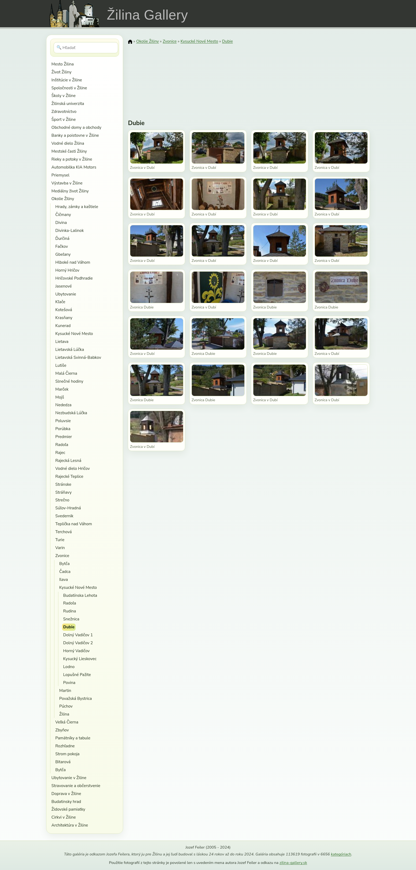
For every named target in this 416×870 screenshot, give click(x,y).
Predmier (63, 436)
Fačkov (61, 246)
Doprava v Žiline (66, 793)
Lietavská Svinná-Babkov (78, 357)
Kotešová (63, 309)
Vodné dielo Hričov (72, 468)
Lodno (69, 666)
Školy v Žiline (63, 95)
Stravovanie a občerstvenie (75, 785)
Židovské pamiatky (68, 809)
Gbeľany (63, 254)
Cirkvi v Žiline (63, 817)
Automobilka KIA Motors (73, 167)
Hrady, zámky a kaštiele (76, 206)
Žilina (64, 714)
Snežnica (71, 619)
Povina (69, 682)
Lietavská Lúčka (69, 349)
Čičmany (63, 214)
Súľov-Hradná (68, 508)
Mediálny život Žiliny (70, 191)
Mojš (59, 397)
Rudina (69, 611)
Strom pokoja (67, 754)
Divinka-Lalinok (69, 230)
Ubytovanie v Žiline (68, 777)
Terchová (63, 532)
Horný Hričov (67, 270)
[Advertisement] (249, 78)
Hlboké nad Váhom (72, 262)
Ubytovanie (65, 294)
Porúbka (63, 428)
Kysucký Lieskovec (80, 658)
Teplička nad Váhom (73, 524)
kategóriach (341, 854)
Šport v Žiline (63, 119)
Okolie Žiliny (62, 198)
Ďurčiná (62, 238)
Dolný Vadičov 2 (78, 643)
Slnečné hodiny (69, 381)
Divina (61, 222)
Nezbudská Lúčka (71, 413)
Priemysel (60, 175)
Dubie (69, 627)
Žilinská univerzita (67, 103)
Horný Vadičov (76, 650)
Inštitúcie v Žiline (66, 80)
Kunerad (63, 325)
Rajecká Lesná (68, 460)
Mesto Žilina (62, 64)
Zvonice (62, 555)
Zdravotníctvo (63, 111)
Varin (60, 547)
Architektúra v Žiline (69, 825)
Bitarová (63, 762)
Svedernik (64, 516)
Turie (59, 539)
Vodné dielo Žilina (67, 143)
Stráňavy (63, 492)
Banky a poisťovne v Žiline (75, 135)
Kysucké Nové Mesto (74, 333)
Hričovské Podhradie (74, 278)
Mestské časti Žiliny (69, 151)
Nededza (63, 405)
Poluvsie (63, 420)
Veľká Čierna (67, 722)
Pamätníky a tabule (72, 738)
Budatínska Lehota (80, 595)
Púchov (65, 706)
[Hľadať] (86, 47)
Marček (61, 389)
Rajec (60, 452)
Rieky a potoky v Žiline (71, 159)
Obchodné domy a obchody (76, 127)
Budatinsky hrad (66, 801)
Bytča (64, 563)
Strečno (62, 500)
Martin (65, 690)
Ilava (63, 579)
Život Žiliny (61, 72)
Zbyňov (62, 730)
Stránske (63, 484)
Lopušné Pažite (77, 674)
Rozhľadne (65, 746)
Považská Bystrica (75, 698)
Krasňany (63, 317)
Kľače (60, 301)
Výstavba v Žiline (67, 183)
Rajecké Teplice (69, 476)
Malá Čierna (66, 373)
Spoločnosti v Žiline (69, 88)
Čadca (64, 571)
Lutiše (60, 365)
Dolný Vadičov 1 (78, 635)
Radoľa (61, 444)
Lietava (61, 341)
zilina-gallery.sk (293, 862)
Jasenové (63, 286)
